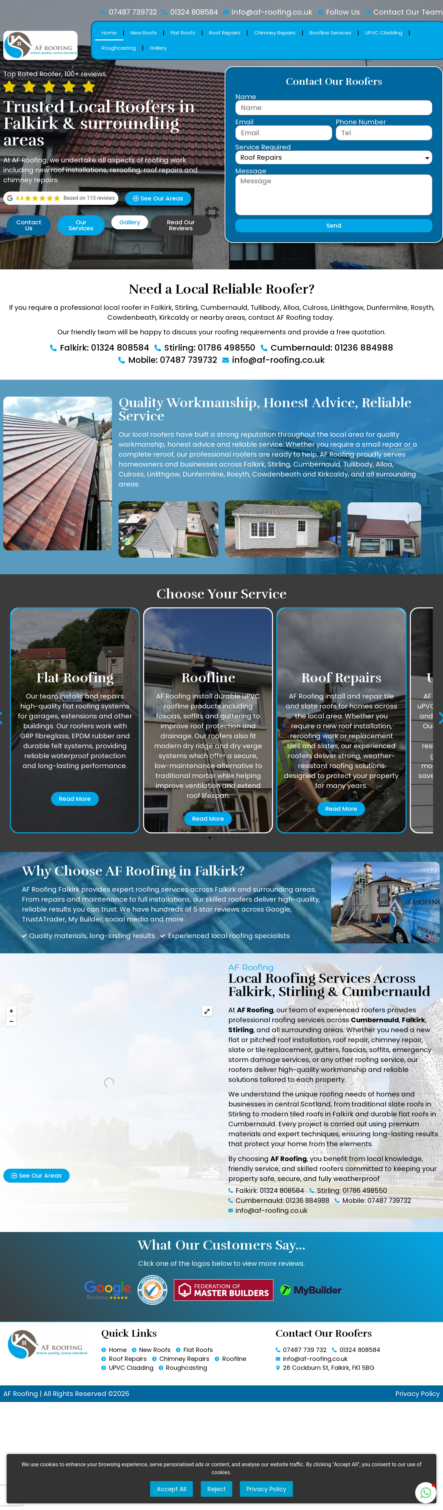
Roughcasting (119, 47)
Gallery (158, 47)
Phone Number (361, 122)
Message (250, 171)
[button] (204, 838)
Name (245, 96)
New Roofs (144, 32)
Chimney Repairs (275, 32)
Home (109, 32)
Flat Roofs (183, 32)
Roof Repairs (224, 32)
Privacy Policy (417, 1393)
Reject (216, 1489)
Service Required (263, 147)
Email (244, 122)
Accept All (171, 1489)
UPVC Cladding (383, 32)
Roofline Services (330, 32)
